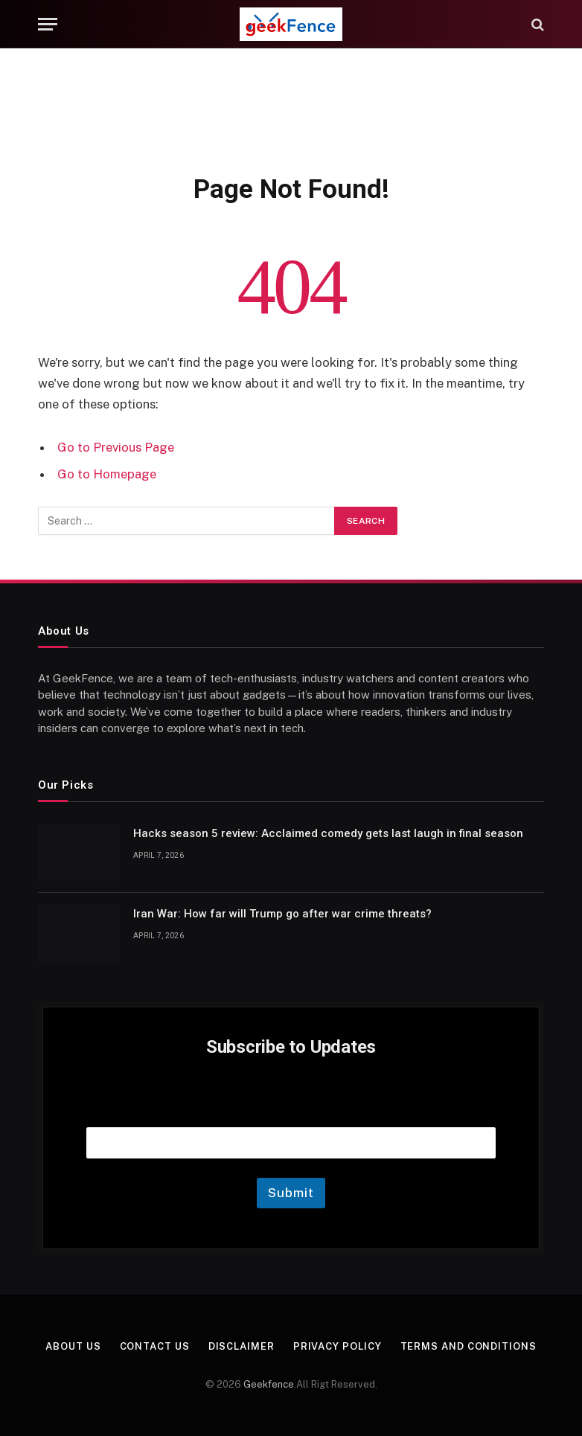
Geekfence (268, 1384)
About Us (72, 1346)
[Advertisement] (291, 107)
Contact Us (155, 1346)
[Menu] (47, 24)
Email (291, 1108)
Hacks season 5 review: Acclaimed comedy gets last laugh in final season (328, 833)
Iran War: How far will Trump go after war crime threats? (282, 913)
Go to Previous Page (115, 447)
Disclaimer (241, 1346)
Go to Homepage (106, 474)
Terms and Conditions (468, 1346)
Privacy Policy (337, 1346)
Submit (290, 1192)
